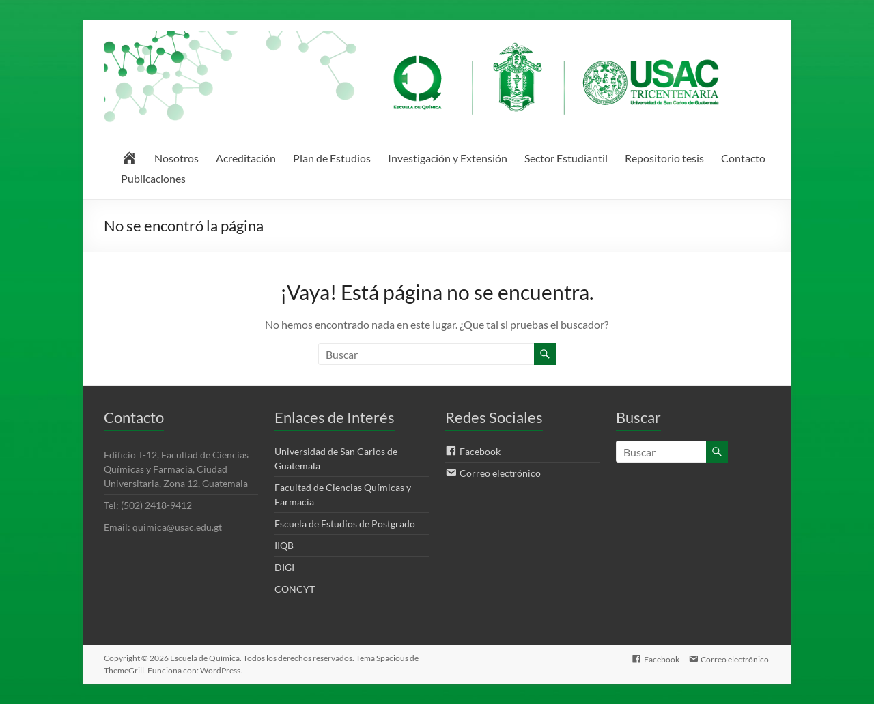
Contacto (743, 157)
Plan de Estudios (332, 157)
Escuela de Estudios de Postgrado (344, 523)
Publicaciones (153, 178)
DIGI (284, 567)
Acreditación (246, 157)
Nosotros (176, 157)
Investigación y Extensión (447, 157)
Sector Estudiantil (566, 157)
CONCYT (294, 589)
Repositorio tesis (664, 157)
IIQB (284, 545)
